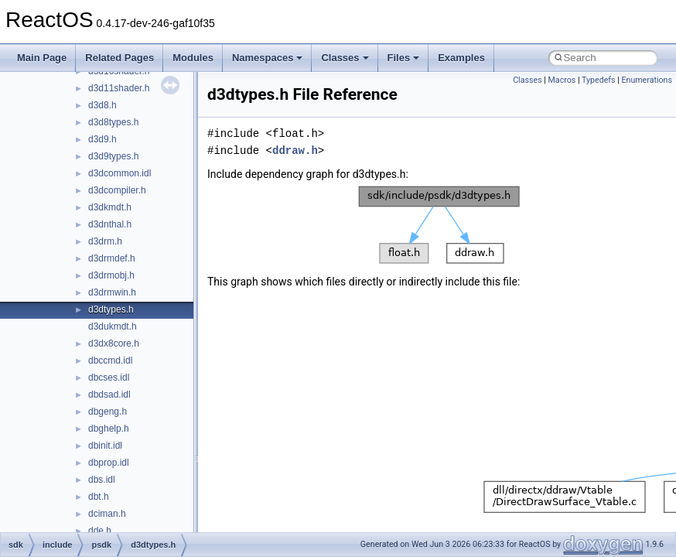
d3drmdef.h (111, 258)
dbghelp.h (108, 428)
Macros (562, 80)
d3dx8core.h (113, 343)
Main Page (42, 57)
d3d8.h (102, 105)
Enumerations (646, 80)
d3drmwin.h (112, 292)
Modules (192, 57)
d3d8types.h (113, 122)
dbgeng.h (107, 411)
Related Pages (119, 57)
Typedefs (599, 80)
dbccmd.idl (110, 360)
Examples (461, 57)
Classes (344, 57)
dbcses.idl (108, 377)
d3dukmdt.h (112, 326)
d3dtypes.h (111, 309)
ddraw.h (295, 150)
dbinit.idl (105, 445)
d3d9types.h (113, 156)
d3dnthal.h (109, 224)
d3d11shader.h (118, 88)
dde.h (99, 530)
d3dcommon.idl (119, 173)
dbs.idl (101, 479)
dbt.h (98, 496)
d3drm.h (105, 241)
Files (404, 57)
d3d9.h (102, 139)
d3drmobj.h (111, 275)
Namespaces (267, 57)
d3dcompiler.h (117, 190)
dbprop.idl (108, 462)
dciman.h (107, 513)
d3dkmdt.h (109, 207)
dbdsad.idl (109, 394)
